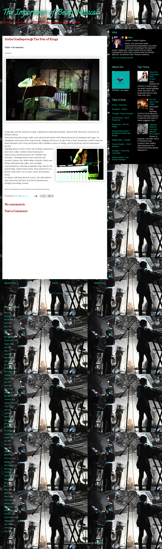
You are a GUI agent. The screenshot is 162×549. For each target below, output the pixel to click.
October (8, 399)
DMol (130, 37)
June (6, 323)
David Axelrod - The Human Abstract (120, 158)
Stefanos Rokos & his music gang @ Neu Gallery (154, 129)
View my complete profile (122, 58)
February (8, 316)
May (6, 313)
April (6, 330)
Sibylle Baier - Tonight (121, 140)
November (9, 319)
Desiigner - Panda (119, 109)
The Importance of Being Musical (50, 13)
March (7, 333)
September (9, 340)
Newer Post (10, 283)
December (9, 368)
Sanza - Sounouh (119, 105)
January (7, 365)
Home (55, 283)
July (5, 347)
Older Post (99, 283)
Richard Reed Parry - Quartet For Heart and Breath (121, 133)
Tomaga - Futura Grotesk (122, 113)
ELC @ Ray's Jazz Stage (153, 101)
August (7, 344)
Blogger (98, 543)
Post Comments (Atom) (60, 293)
